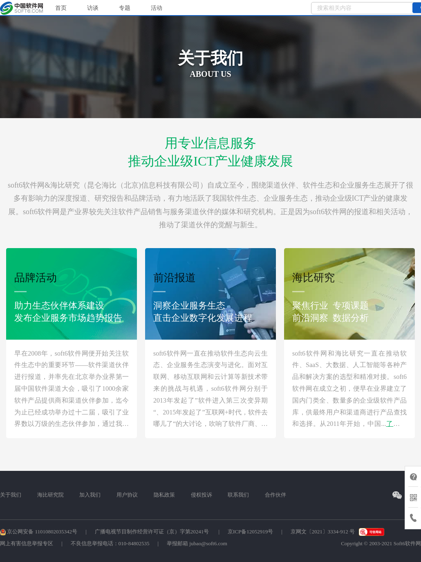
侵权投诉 (201, 495)
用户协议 (127, 495)
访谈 (93, 8)
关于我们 (10, 495)
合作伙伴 (275, 495)
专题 (124, 8)
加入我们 (90, 495)
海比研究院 (50, 495)
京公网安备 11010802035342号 (38, 531)
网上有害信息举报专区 (26, 543)
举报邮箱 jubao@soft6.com (197, 543)
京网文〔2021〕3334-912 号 (323, 531)
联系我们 (238, 495)
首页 (61, 8)
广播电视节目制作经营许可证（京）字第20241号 (152, 531)
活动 (156, 8)
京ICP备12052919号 (250, 531)
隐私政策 (164, 495)
